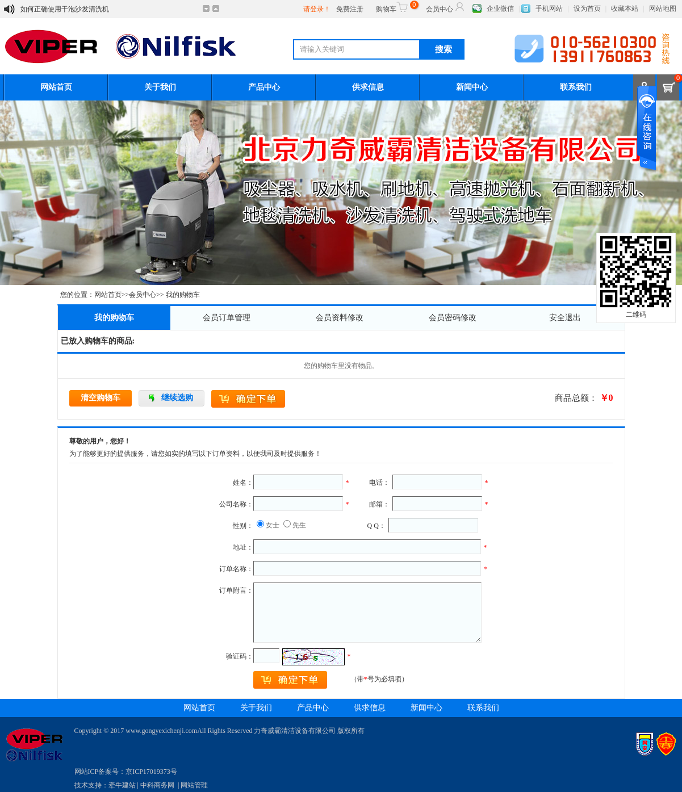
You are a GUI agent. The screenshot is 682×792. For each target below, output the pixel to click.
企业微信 (500, 8)
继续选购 (177, 397)
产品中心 (264, 87)
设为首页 (587, 8)
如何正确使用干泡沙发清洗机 (64, 9)
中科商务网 (157, 785)
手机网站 (549, 8)
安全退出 (565, 317)
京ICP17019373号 (151, 772)
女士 (272, 525)
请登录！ (316, 9)
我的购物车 (114, 317)
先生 (299, 525)
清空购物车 (100, 397)
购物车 (396, 7)
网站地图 (662, 8)
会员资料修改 (339, 317)
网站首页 (56, 87)
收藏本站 (624, 8)
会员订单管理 (226, 317)
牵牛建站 (122, 785)
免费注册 (349, 9)
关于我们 (160, 87)
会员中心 (446, 7)
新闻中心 (472, 87)
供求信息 (368, 87)
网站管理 (194, 785)
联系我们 (576, 87)
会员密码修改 (452, 317)
